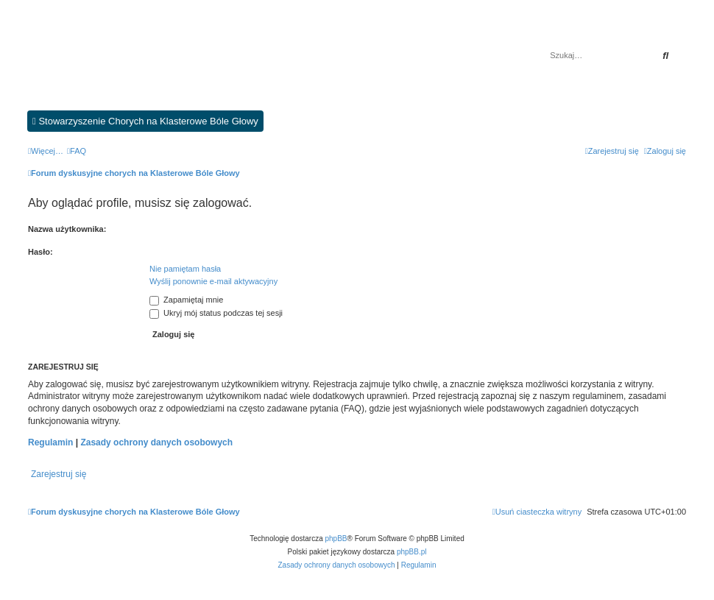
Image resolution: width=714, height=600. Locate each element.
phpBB (336, 538)
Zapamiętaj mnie (186, 299)
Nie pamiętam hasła (185, 268)
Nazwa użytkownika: (67, 229)
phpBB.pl (412, 552)
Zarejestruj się (58, 474)
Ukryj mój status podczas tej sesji (216, 312)
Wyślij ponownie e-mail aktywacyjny (213, 281)
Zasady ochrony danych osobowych (156, 442)
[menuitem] (76, 151)
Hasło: (40, 251)
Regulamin (50, 442)
